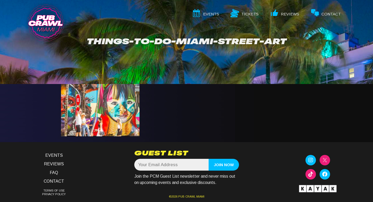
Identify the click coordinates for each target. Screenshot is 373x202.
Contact (54, 181)
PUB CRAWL (187, 196)
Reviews (54, 164)
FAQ (54, 172)
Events (54, 155)
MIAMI (200, 196)
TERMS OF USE (54, 190)
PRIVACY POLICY (54, 194)
